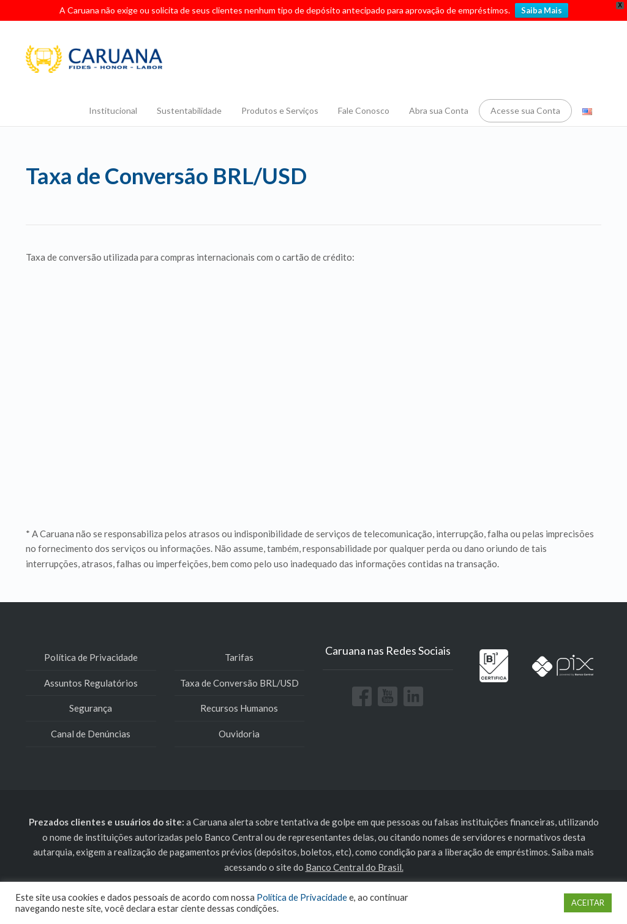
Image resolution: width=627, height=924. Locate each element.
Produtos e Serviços (279, 110)
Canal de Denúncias (90, 733)
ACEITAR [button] (587, 902)
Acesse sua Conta (525, 110)
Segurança (90, 707)
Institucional (113, 110)
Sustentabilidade (189, 110)
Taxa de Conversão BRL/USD (239, 682)
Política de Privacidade (91, 657)
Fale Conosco (363, 110)
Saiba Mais (541, 10)
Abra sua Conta (438, 110)
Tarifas (239, 657)
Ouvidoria (239, 733)
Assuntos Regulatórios (91, 682)
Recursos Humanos (239, 707)
